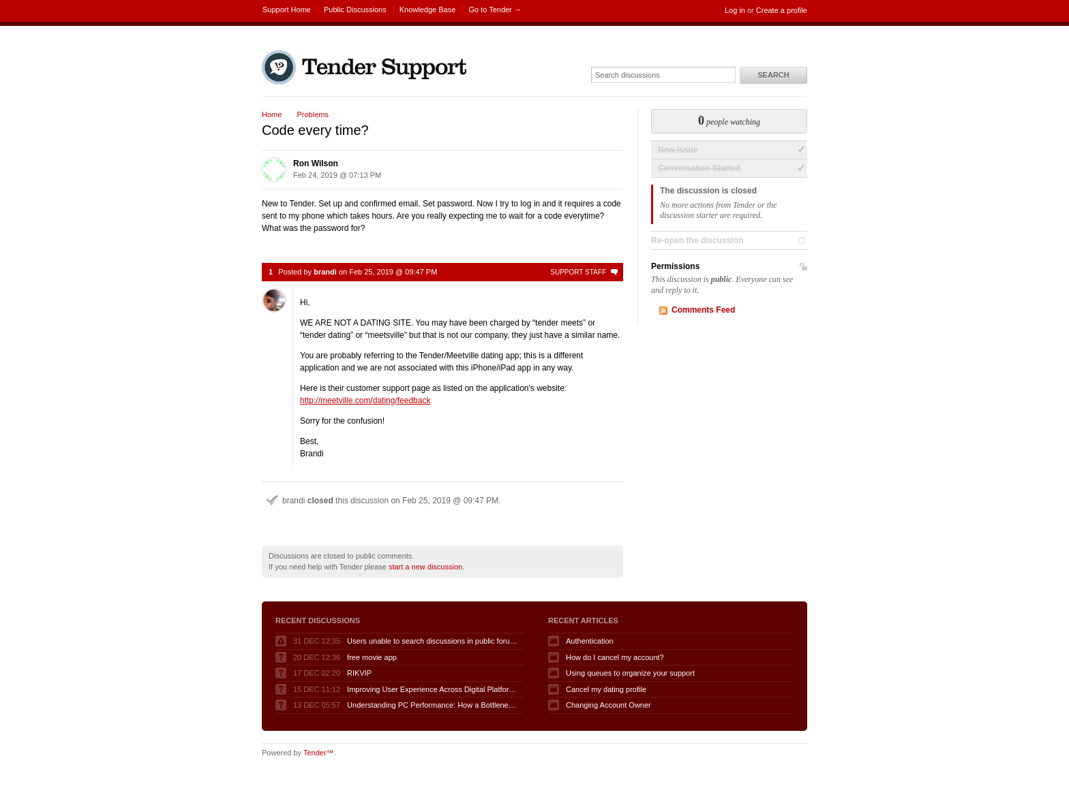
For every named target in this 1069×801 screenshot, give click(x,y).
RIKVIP (359, 673)
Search (773, 75)
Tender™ (318, 753)
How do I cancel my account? (615, 657)
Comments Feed (703, 310)
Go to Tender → (494, 9)
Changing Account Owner (608, 705)
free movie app (372, 657)
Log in (735, 10)
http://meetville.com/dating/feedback (365, 400)
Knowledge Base (428, 9)
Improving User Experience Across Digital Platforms (432, 689)
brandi (325, 272)
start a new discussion (425, 567)
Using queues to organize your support (630, 673)
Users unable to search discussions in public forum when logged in (432, 641)
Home (272, 114)
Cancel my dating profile (606, 689)
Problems (312, 114)
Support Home (286, 9)
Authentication (590, 641)
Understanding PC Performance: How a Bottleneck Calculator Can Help (432, 705)
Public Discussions (355, 9)
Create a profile (781, 10)
